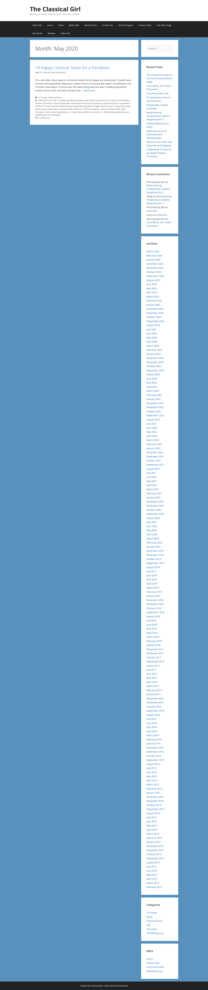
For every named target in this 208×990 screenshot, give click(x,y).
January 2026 (154, 259)
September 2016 (155, 710)
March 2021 (153, 489)
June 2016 (152, 723)
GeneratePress (121, 985)
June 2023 (152, 378)
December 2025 (155, 263)
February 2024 (154, 349)
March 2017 (153, 686)
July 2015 (151, 768)
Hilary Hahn (120, 106)
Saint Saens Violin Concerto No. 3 (87, 112)
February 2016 (154, 739)
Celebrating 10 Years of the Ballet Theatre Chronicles (159, 153)
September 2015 (155, 759)
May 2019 (152, 579)
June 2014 (152, 821)
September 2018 (155, 612)
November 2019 (155, 554)
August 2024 (153, 325)
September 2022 (155, 415)
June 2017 (152, 673)
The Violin (152, 929)
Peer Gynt (120, 109)
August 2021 (153, 468)
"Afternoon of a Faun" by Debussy (53, 100)
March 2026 (153, 251)
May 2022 (152, 431)
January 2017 (154, 694)
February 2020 (154, 542)
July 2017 (151, 669)
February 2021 (154, 493)
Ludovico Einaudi (107, 109)
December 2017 (155, 649)
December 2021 (155, 452)
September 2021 (155, 464)
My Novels (37, 33)
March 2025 (153, 296)
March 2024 (153, 345)
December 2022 (155, 403)
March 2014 (153, 833)
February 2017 (154, 690)
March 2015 (153, 784)
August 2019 (153, 567)
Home (50, 25)
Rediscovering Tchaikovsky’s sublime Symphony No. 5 (158, 116)
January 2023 (154, 399)
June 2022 (152, 427)
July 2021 (151, 472)
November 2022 (155, 407)
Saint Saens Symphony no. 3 (58, 112)
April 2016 (152, 731)
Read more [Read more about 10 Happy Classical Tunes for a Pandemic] (89, 90)
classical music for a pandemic (116, 103)
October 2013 (154, 854)
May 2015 (152, 776)
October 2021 (154, 460)
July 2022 (151, 423)
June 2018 (152, 624)
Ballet (150, 916)
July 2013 (151, 866)
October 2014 (154, 805)
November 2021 (155, 456)
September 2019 (155, 563)
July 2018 (151, 620)
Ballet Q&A (74, 25)
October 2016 (154, 706)
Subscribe (65, 33)
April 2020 (152, 534)
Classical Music (55, 97)
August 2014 (153, 813)
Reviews (51, 33)
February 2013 (154, 887)
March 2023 (153, 390)
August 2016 (153, 714)
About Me (37, 25)
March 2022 (153, 440)
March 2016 (153, 735)
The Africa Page (164, 25)
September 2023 (155, 370)
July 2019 (151, 571)
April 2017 (152, 682)
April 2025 (152, 292)
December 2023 (155, 358)
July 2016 (151, 718)
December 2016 (155, 698)
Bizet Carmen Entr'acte (100, 100)
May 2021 (152, 481)
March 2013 (153, 882)
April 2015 (152, 780)
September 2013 (155, 858)
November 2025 (155, 267)
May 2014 (152, 825)
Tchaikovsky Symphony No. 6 (117, 112)
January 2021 (154, 497)
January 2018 (154, 645)
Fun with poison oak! (158, 93)
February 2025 (154, 300)
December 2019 (155, 550)
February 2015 (154, 788)
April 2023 (152, 386)
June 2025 (152, 284)
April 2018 (152, 632)
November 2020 (155, 505)
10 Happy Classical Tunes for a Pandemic (72, 67)
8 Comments (44, 118)
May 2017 (152, 677)
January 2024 (154, 354)
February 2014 (154, 837)
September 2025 (155, 276)
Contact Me (107, 25)
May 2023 (152, 382)
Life (148, 925)
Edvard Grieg (65, 106)
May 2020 (152, 530)
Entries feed (153, 962)
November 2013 (155, 850)
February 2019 (154, 591)
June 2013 (152, 870)
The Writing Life (155, 933)
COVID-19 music (42, 106)
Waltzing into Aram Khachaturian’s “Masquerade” (157, 134)
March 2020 (153, 538)
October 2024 (154, 317)
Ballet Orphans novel (79, 100)
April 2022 (152, 436)
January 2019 (154, 595)
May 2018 (152, 628)
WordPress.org (154, 971)
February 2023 (154, 395)
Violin (61, 25)
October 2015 (154, 755)
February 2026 (154, 255)
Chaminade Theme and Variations (86, 103)
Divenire (55, 106)
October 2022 (154, 411)
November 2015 (155, 751)
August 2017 (153, 665)
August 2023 (153, 374)
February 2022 (154, 444)
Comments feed (155, 966)
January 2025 (154, 304)
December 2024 (155, 308)
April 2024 (152, 341)
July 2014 (151, 817)
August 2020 (153, 518)
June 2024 (152, 333)
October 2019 (154, 559)
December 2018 (155, 600)
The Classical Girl (55, 9)
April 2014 (152, 829)
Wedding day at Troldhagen (48, 115)
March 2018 (153, 636)
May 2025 (152, 288)
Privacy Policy (145, 25)
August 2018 (153, 616)
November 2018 (155, 604)
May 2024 (152, 337)
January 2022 (154, 448)
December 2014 (155, 796)
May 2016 (152, 727)
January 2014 (154, 841)
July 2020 (151, 522)
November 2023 (155, 362)
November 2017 (155, 653)
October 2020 (154, 509)
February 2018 (154, 641)
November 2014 (155, 800)
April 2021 (152, 485)
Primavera (40, 112)
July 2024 (151, 329)
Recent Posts (91, 25)
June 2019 (152, 575)
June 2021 (152, 477)
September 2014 (155, 809)
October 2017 (154, 657)
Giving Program (125, 25)
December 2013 (155, 846)
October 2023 (154, 366)
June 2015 (152, 772)
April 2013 (152, 878)
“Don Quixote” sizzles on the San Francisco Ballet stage (160, 78)
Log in (150, 958)
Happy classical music (104, 106)
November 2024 (155, 312)
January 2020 (154, 546)
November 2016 (155, 702)
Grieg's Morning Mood (82, 106)
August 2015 (153, 764)
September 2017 (155, 661)
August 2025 (153, 280)
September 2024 (155, 321)
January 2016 (154, 743)
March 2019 (153, 587)
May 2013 (152, 874)
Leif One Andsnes (91, 109)
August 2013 (153, 862)
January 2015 (154, 792)
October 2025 (154, 271)
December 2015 (155, 747)
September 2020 (155, 513)
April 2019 (152, 583)
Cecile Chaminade (61, 103)
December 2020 (155, 501)
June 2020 (152, 526)
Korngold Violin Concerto (70, 109)
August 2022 (153, 419)
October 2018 (154, 608)
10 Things (42, 97)
